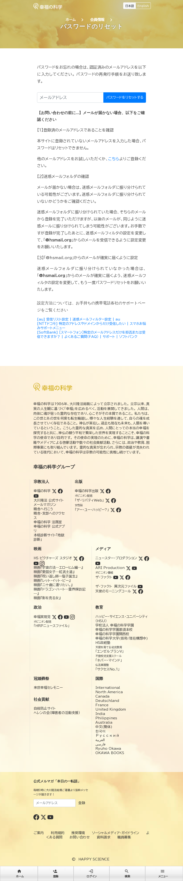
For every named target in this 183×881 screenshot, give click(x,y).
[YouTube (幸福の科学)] (36, 495)
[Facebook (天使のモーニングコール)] (140, 591)
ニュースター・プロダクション (116, 558)
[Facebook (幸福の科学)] (60, 490)
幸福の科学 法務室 (48, 522)
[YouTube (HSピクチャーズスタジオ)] (36, 563)
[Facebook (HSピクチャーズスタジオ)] (81, 558)
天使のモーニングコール (113, 591)
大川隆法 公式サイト (49, 500)
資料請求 (103, 837)
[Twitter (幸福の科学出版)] (102, 490)
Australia (103, 722)
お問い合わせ (79, 837)
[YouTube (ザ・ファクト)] (115, 577)
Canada (102, 696)
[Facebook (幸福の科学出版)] (108, 490)
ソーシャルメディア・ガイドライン (115, 833)
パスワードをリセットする (124, 97)
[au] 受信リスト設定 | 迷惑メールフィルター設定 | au (78, 319)
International (107, 687)
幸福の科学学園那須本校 (114, 629)
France (101, 705)
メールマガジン (45, 504)
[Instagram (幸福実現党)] (72, 616)
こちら (113, 159)
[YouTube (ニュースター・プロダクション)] (97, 563)
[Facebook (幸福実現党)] (60, 616)
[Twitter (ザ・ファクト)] (121, 577)
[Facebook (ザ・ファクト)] (127, 577)
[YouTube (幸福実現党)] (66, 616)
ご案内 (39, 833)
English (143, 5)
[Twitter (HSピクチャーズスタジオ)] (75, 558)
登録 (81, 803)
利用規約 (57, 833)
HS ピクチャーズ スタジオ (53, 558)
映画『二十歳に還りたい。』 (53, 585)
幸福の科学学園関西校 (112, 634)
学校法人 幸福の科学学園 (114, 625)
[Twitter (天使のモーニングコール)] (134, 591)
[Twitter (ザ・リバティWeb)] (107, 500)
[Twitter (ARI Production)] (128, 567)
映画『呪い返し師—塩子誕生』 (55, 576)
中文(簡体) (103, 726)
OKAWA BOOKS (109, 753)
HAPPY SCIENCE (93, 859)
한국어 (100, 731)
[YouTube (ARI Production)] (134, 567)
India (100, 713)
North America (109, 692)
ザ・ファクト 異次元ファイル (116, 586)
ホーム (71, 20)
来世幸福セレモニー (48, 687)
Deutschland (107, 700)
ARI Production (110, 567)
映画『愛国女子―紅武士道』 (54, 572)
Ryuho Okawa (108, 748)
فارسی (100, 744)
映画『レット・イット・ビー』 (52, 580)
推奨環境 (78, 833)
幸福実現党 (42, 617)
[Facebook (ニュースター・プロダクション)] (146, 558)
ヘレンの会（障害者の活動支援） (57, 712)
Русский (107, 735)
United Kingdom (110, 709)
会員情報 (97, 20)
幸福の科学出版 (87, 491)
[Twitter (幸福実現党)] (54, 616)
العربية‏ (100, 740)
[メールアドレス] (70, 97)
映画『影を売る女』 (47, 598)
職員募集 (124, 837)
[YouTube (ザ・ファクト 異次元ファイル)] (140, 586)
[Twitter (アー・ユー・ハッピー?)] (112, 509)
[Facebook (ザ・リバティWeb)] (113, 500)
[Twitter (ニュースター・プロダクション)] (140, 558)
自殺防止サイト (45, 708)
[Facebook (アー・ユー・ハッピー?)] (118, 509)
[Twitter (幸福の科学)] (54, 490)
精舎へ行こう (43, 509)
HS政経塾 (102, 642)
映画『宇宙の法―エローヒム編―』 (58, 567)
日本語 (129, 5)
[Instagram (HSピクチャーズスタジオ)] (42, 563)
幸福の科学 (42, 491)
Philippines (106, 718)
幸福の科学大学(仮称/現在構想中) (121, 638)
